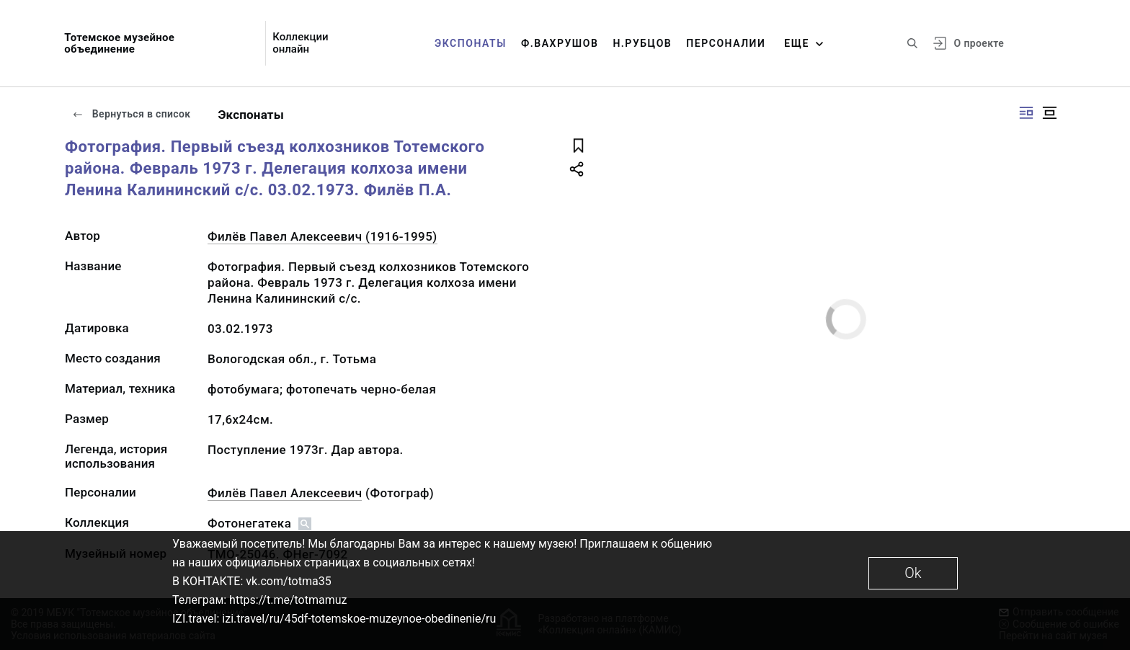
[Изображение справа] (1026, 112)
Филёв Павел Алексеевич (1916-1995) (322, 236)
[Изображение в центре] (1049, 112)
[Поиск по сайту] (912, 43)
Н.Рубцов (642, 43)
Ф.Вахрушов (559, 43)
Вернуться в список (131, 114)
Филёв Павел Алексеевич (285, 493)
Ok (912, 573)
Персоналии (725, 43)
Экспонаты (471, 43)
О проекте (979, 43)
